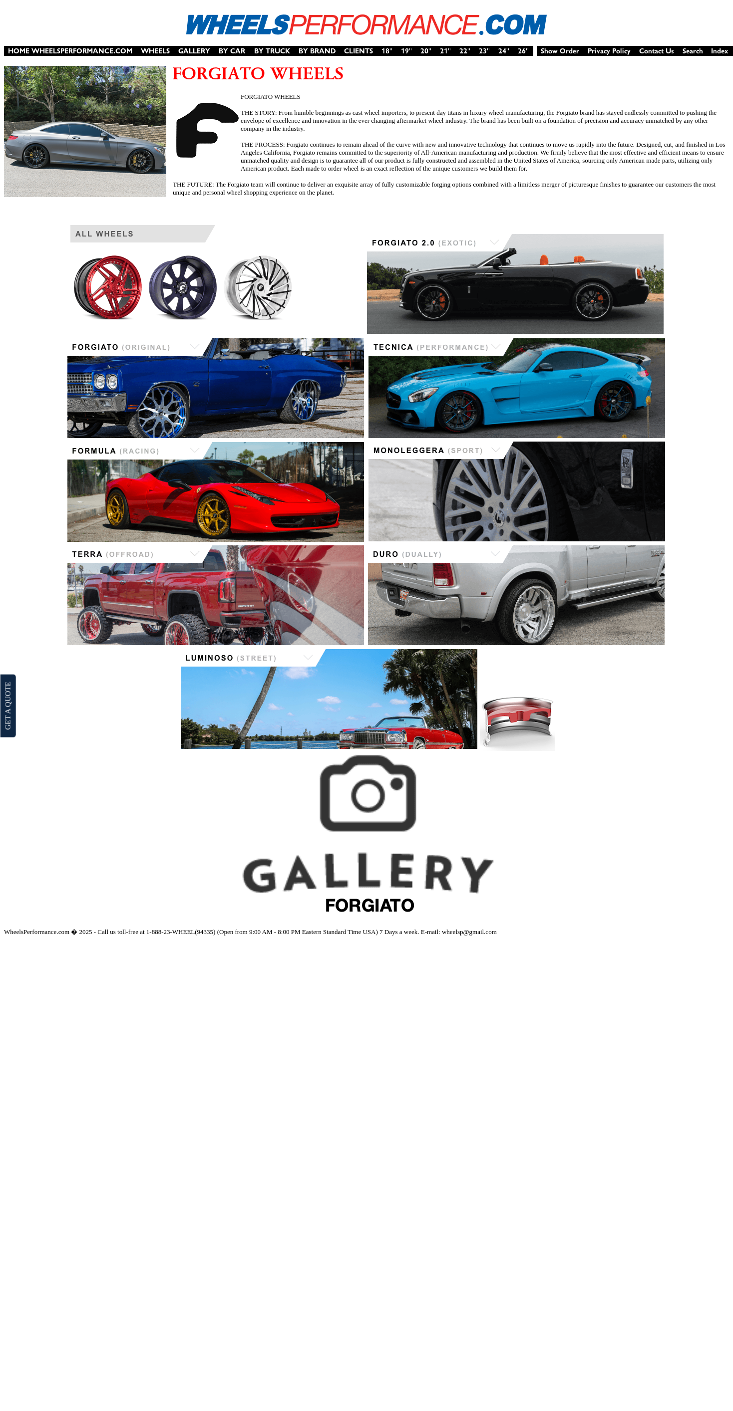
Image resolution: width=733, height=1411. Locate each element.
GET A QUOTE (7, 705)
